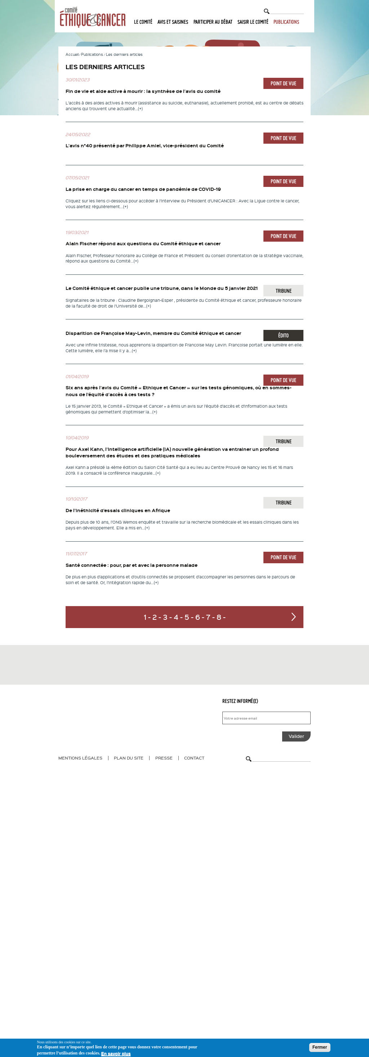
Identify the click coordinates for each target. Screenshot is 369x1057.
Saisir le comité (252, 22)
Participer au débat (213, 22)
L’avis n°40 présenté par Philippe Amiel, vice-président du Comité (145, 145)
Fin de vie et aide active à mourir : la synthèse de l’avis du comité (143, 91)
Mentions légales (80, 758)
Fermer (319, 1047)
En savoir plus (116, 1053)
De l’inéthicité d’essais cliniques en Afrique (118, 510)
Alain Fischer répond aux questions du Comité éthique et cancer (143, 243)
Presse (164, 758)
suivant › (294, 617)
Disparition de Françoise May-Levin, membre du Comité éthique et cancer (153, 333)
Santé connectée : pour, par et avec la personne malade (131, 565)
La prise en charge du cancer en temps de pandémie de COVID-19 (143, 189)
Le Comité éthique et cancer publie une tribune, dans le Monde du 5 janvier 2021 (162, 288)
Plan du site (128, 758)
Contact (194, 758)
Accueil (72, 54)
